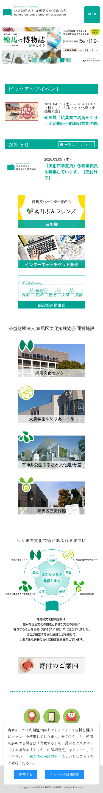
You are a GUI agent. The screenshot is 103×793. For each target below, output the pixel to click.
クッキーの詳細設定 (64, 774)
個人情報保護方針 (43, 756)
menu (92, 13)
